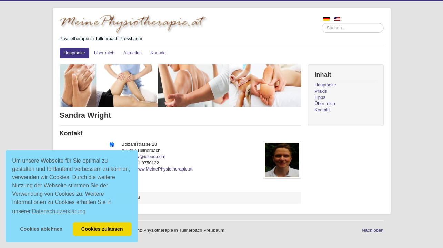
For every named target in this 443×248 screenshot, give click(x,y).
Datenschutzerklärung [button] (59, 211)
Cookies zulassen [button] (102, 229)
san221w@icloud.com (143, 156)
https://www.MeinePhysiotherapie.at (157, 169)
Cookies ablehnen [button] (41, 229)
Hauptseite (74, 52)
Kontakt (158, 52)
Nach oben (373, 230)
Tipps (320, 97)
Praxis (321, 91)
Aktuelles (132, 52)
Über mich (104, 52)
